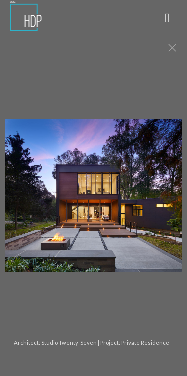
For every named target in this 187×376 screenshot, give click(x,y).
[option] (93, 200)
